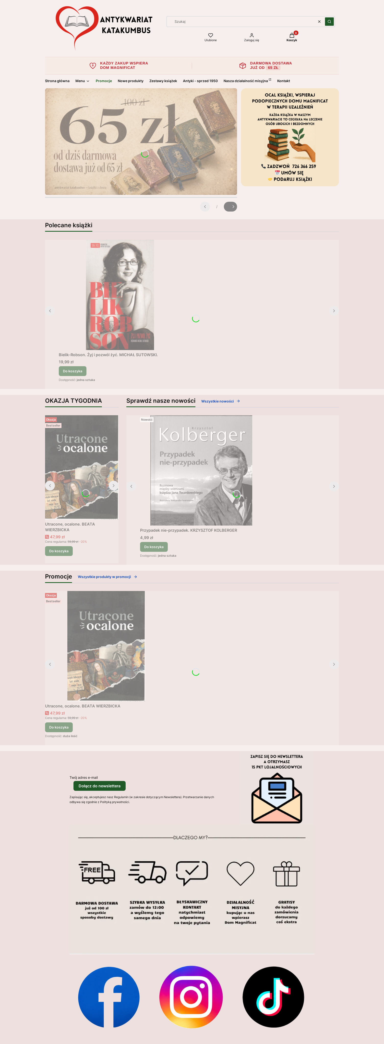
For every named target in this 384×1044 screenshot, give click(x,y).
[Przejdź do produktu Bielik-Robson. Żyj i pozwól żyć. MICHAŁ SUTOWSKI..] (120, 295)
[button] (329, 21)
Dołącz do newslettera (99, 785)
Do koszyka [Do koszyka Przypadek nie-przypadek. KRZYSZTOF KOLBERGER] (154, 547)
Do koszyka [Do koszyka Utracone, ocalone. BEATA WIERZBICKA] (59, 551)
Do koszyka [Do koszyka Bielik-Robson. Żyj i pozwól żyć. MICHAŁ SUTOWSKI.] (72, 371)
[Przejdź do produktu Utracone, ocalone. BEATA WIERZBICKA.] (82, 467)
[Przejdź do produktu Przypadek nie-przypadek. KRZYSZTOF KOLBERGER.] (201, 470)
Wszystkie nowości (220, 401)
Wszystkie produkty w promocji (107, 577)
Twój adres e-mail (84, 777)
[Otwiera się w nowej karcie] (109, 997)
